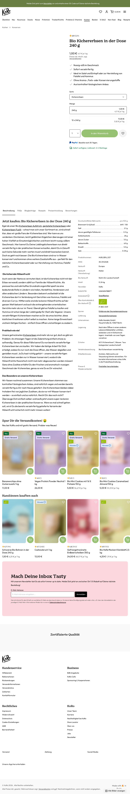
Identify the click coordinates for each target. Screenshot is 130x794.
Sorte (71, 92)
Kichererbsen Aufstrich (30, 226)
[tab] (8, 211)
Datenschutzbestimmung (58, 602)
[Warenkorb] (115, 11)
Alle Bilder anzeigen (115, 790)
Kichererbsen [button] (77, 97)
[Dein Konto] (106, 12)
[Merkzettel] (100, 12)
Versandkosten (75, 58)
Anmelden (81, 594)
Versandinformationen (108, 316)
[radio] (98, 110)
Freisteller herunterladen (108, 366)
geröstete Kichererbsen (54, 226)
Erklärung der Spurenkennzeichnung (113, 311)
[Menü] (125, 11)
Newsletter (48, 3)
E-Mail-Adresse (17, 590)
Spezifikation (104, 295)
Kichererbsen (29, 335)
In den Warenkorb (99, 133)
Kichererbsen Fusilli (11, 229)
